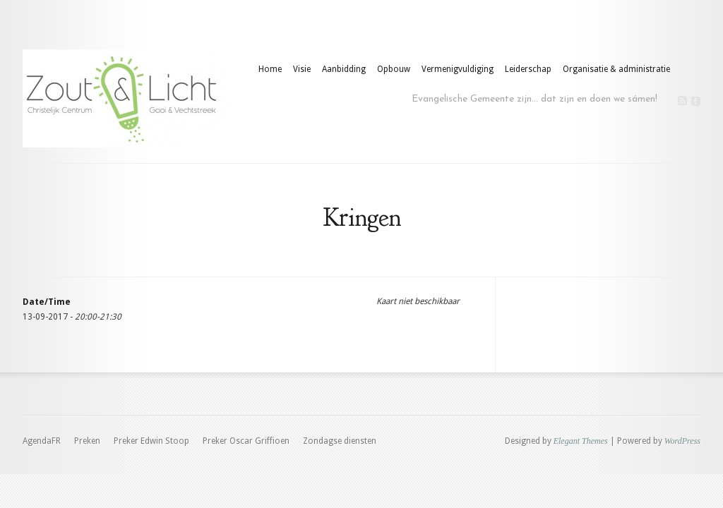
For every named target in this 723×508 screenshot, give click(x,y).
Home (270, 69)
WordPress (682, 441)
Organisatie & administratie (616, 69)
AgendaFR (42, 441)
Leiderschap (528, 69)
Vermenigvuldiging (458, 69)
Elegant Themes (581, 441)
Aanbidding (344, 69)
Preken (87, 441)
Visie (302, 69)
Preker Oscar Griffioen (246, 441)
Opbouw (393, 69)
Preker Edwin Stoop (151, 441)
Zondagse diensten (339, 441)
